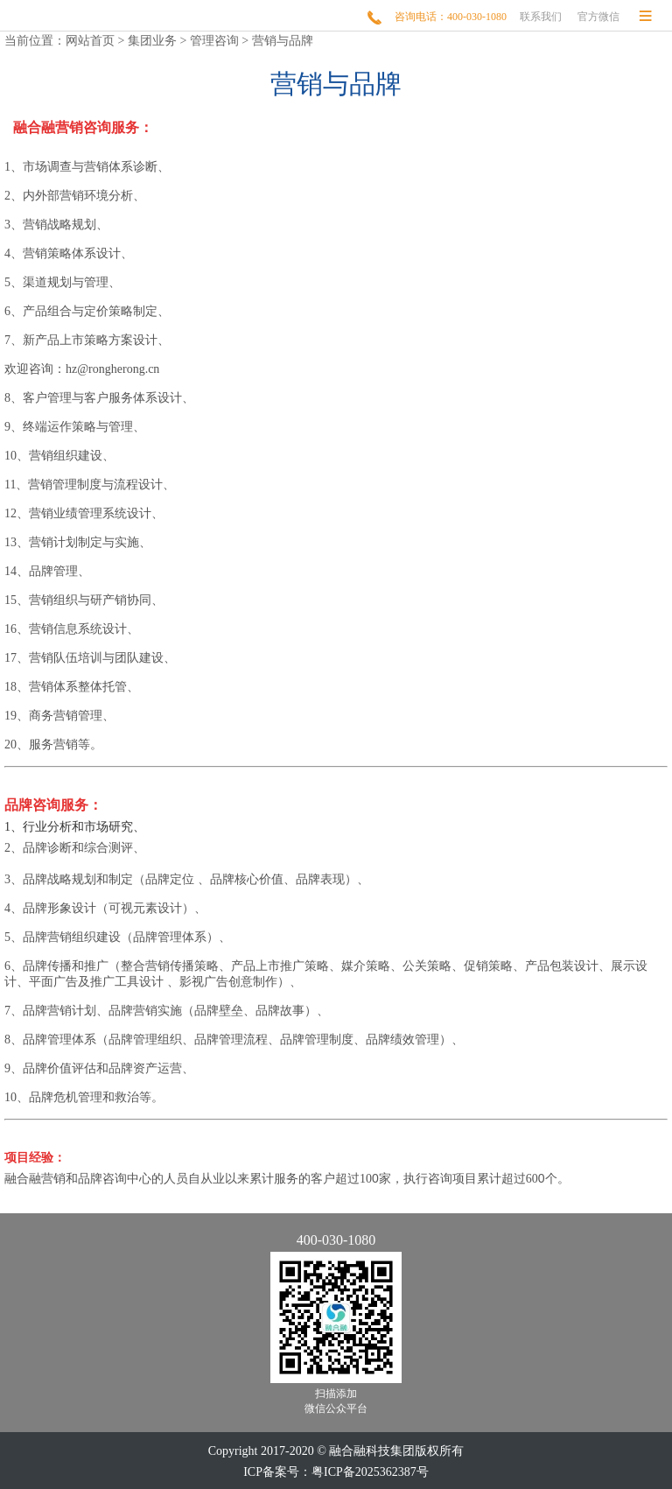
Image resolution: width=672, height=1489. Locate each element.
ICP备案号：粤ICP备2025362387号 (336, 1471)
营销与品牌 (282, 40)
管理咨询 (214, 40)
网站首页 (90, 40)
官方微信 (599, 17)
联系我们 (541, 17)
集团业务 (152, 40)
